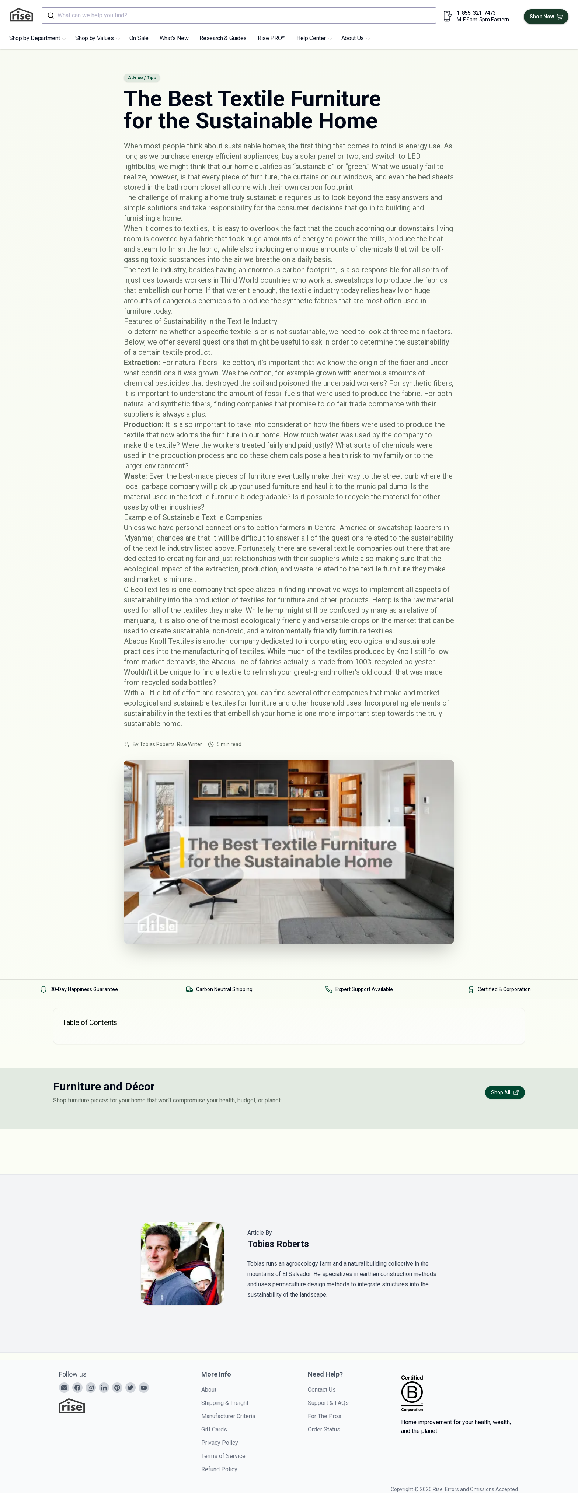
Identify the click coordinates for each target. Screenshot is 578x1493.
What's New (174, 38)
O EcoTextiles (146, 589)
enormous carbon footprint (291, 269)
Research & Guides (223, 38)
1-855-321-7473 (476, 13)
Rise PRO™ (271, 38)
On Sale (139, 38)
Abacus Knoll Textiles (159, 641)
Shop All (505, 1092)
